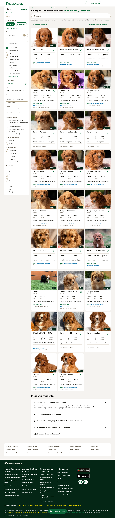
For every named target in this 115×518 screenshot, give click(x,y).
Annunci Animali (62, 506)
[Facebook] (80, 482)
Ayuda (59, 478)
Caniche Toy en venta (11, 495)
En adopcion (21, 24)
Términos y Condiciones (15, 512)
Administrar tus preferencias (74, 512)
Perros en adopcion (46, 501)
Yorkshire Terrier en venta (11, 481)
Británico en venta (28, 479)
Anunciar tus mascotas (65, 488)
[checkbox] (7, 48)
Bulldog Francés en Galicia (46, 492)
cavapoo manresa (54, 446)
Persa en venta (27, 492)
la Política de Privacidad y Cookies (35, 512)
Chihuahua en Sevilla (47, 488)
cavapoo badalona (75, 446)
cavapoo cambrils (12, 453)
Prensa (60, 482)
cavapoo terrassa (32, 446)
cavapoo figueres (32, 449)
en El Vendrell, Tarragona (77, 10)
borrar (25, 39)
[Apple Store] (83, 476)
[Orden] (98, 24)
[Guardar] (53, 50)
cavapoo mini (94, 449)
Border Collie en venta (11, 489)
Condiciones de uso (64, 485)
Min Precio (9, 109)
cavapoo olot (52, 449)
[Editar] (26, 84)
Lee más (107, 20)
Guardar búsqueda (40, 24)
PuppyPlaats (39, 506)
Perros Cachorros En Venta (12, 470)
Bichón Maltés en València (45, 483)
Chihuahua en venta (11, 474)
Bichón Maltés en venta (12, 477)
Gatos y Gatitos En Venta (29, 470)
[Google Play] (83, 470)
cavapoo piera (10, 449)
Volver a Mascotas (11, 12)
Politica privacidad (64, 475)
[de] (11, 112)
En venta (10, 24)
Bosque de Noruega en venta (29, 475)
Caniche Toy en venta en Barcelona (47, 497)
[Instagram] (85, 482)
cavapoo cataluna (12, 446)
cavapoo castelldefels (55, 453)
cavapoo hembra (74, 453)
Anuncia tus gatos (63, 495)
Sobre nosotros (63, 472)
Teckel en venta (9, 492)
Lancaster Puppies (75, 506)
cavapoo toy (94, 446)
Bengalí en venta (27, 486)
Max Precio (21, 109)
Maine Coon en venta (29, 489)
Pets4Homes (22, 506)
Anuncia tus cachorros (65, 491)
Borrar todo (23, 9)
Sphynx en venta (27, 482)
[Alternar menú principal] (2, 3)
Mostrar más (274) (13, 76)
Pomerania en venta (11, 486)
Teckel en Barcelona (46, 474)
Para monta (11, 28)
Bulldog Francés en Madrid (46, 478)
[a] (23, 112)
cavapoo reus (31, 453)
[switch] (17, 35)
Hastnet (30, 506)
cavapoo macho (74, 449)
